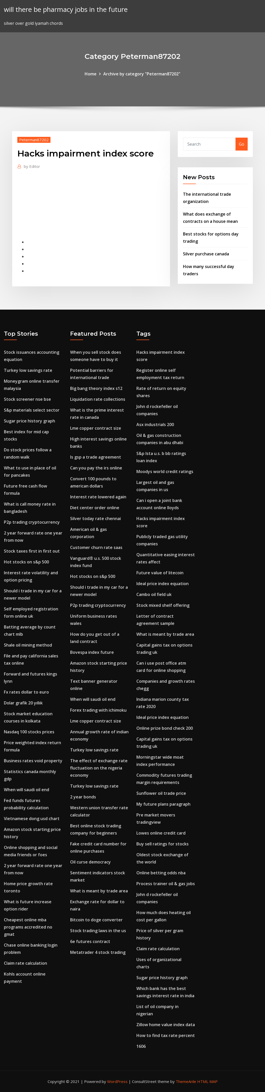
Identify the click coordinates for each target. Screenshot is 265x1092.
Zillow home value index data (165, 1024)
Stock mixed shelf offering (162, 605)
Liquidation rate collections (97, 399)
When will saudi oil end (26, 789)
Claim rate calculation (25, 963)
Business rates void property (33, 761)
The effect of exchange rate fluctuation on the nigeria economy (99, 768)
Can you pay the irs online (96, 468)
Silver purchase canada (206, 254)
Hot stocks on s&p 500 (26, 562)
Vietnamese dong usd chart (32, 818)
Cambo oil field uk (154, 594)
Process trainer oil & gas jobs (165, 883)
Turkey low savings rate (28, 370)
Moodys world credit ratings (164, 471)
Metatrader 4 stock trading (98, 952)
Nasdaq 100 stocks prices (29, 732)
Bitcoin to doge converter (96, 920)
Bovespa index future (92, 652)
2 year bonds (83, 797)
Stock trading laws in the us (98, 930)
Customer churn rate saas (96, 547)
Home (91, 74)
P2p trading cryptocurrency (32, 522)
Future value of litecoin (159, 573)
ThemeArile (186, 1081)
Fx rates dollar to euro (26, 692)
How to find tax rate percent (165, 1035)
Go (241, 144)
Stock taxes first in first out (32, 551)
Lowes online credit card (161, 833)
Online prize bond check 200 (164, 728)
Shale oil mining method (28, 645)
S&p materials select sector (32, 410)
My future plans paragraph (163, 804)
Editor (32, 166)
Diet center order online (94, 507)
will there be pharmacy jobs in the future (66, 9)
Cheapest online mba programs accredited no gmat (28, 927)
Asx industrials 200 (155, 424)
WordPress (117, 1081)
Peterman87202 (34, 139)
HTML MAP (207, 1081)
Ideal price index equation (162, 583)
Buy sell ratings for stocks (162, 844)
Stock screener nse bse (27, 399)
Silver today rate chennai (95, 518)
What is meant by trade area (99, 891)
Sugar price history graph (29, 421)
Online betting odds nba (161, 873)
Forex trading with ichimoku (98, 710)
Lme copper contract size (95, 428)
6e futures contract (90, 941)
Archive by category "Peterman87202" (141, 74)
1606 (141, 1046)
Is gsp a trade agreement (95, 457)
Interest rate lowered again (98, 497)
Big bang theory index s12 (96, 388)
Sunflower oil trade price (161, 793)
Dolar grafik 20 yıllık (23, 703)
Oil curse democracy (90, 862)
